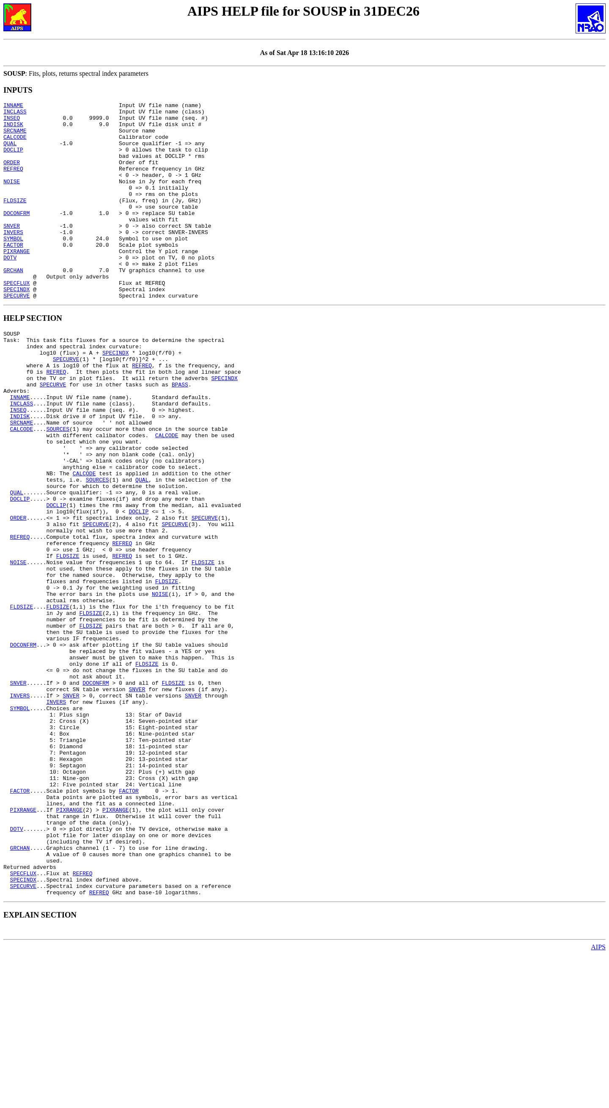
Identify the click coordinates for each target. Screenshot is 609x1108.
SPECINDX (16, 327)
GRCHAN (13, 304)
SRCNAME (15, 137)
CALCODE (15, 144)
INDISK (13, 129)
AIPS (598, 1100)
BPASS (180, 435)
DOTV (9, 289)
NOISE (11, 197)
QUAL (9, 152)
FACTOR (13, 274)
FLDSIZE (15, 220)
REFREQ (13, 182)
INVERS (13, 258)
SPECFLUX (16, 319)
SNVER (11, 251)
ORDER (11, 175)
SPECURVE (16, 335)
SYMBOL (13, 266)
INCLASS (15, 114)
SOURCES (57, 488)
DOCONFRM (16, 236)
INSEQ (11, 121)
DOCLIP (13, 159)
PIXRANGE (16, 281)
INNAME (13, 106)
